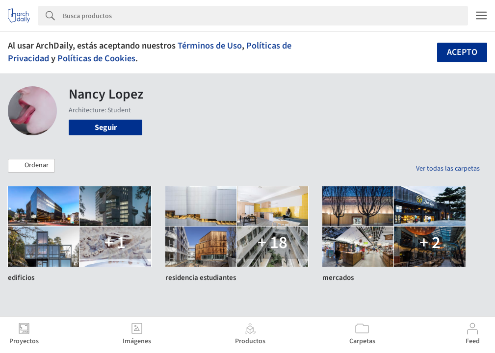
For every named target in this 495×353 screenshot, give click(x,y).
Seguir (106, 127)
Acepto (462, 52)
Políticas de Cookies (96, 58)
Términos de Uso (210, 45)
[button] (31, 166)
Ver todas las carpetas (448, 168)
